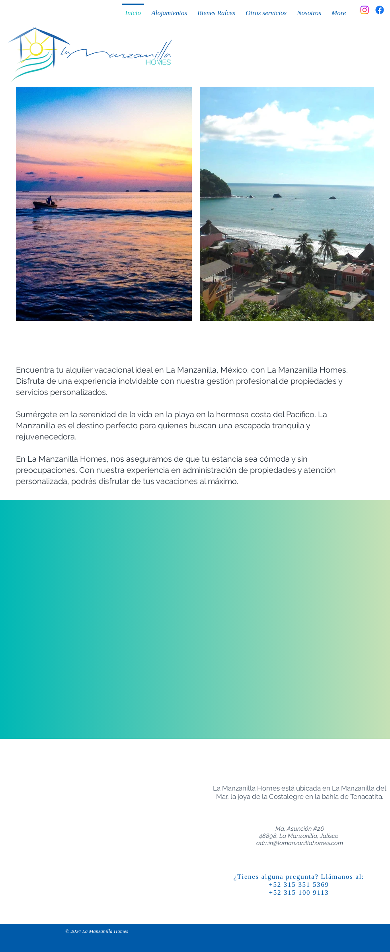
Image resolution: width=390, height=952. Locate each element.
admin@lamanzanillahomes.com (299, 843)
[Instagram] (364, 10)
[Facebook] (379, 10)
